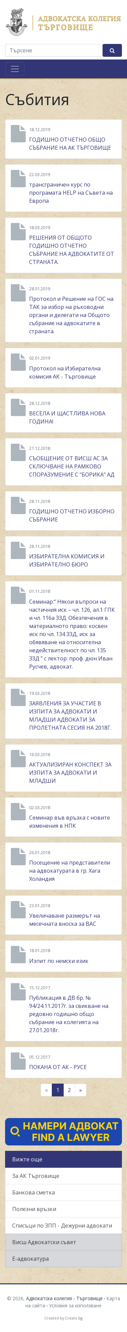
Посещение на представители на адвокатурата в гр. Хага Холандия (69, 870)
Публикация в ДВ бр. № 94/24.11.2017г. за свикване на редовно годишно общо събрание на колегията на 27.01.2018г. (68, 1014)
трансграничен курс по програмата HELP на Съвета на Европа (71, 192)
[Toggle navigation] (14, 69)
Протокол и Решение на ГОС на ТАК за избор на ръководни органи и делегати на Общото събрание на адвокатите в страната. (71, 315)
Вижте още (27, 1159)
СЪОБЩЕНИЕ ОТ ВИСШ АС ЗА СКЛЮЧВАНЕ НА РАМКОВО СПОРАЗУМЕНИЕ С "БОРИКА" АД (71, 466)
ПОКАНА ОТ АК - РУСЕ (58, 1067)
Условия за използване (75, 1305)
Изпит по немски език (58, 961)
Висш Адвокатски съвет (44, 1242)
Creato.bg (74, 1318)
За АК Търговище (35, 1176)
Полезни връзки (34, 1209)
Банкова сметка (33, 1192)
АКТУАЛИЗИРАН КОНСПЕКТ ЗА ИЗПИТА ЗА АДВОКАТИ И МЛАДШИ (70, 772)
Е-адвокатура (30, 1258)
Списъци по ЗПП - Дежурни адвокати (62, 1225)
